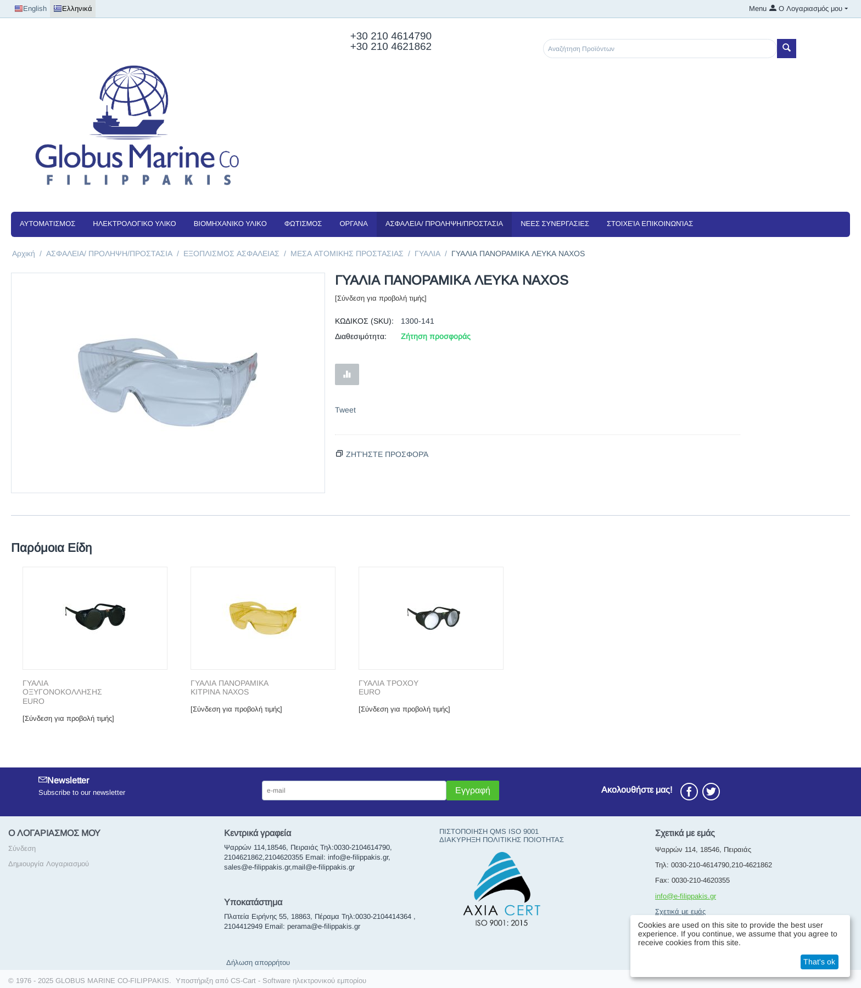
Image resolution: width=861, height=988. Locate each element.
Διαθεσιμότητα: (361, 336)
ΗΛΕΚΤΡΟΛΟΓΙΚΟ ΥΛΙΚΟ (134, 223)
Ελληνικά (72, 8)
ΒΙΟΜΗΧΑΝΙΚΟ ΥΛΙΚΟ (230, 223)
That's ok (819, 961)
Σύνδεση (22, 848)
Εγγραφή (472, 790)
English (30, 8)
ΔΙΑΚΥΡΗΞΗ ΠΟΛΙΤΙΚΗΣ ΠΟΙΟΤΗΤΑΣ (501, 839)
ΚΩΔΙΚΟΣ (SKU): (364, 321)
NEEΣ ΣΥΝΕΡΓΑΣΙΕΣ (555, 223)
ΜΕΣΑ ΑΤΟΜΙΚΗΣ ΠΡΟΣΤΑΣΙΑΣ (347, 253)
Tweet (345, 409)
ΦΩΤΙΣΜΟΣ (303, 223)
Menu (758, 8)
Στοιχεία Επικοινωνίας (650, 223)
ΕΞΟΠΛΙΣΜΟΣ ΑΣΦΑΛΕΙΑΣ (231, 253)
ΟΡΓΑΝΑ (353, 223)
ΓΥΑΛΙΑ (427, 253)
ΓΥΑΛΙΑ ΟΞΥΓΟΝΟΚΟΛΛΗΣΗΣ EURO (62, 692)
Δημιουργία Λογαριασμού (48, 864)
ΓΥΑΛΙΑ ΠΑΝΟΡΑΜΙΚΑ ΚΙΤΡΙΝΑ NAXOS (230, 688)
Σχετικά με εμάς (680, 911)
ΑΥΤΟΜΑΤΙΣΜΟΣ (47, 223)
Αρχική (23, 253)
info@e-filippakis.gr (685, 896)
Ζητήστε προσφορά (387, 454)
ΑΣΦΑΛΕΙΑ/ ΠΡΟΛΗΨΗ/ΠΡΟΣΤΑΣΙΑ (444, 223)
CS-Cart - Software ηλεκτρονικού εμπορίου (298, 980)
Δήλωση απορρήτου (258, 962)
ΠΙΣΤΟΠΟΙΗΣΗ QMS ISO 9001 (489, 831)
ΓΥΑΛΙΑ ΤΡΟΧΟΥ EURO (388, 688)
